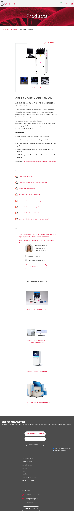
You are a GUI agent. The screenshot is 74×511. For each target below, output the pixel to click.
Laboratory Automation (29, 477)
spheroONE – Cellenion (37, 371)
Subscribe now (35, 444)
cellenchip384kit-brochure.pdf (29, 207)
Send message (29, 508)
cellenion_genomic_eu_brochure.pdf (31, 201)
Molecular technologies (63, 448)
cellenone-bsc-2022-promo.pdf (29, 194)
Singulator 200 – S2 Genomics (37, 402)
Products (14, 29)
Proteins (24, 468)
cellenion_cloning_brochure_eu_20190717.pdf (34, 219)
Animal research (60, 450)
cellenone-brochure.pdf (26, 176)
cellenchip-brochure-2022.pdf (29, 213)
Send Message (33, 266)
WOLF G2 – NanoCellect (37, 310)
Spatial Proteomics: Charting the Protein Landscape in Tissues (37, 242)
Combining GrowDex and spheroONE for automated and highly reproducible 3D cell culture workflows (37, 235)
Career (24, 487)
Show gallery (39, 88)
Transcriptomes (27, 465)
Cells (23, 471)
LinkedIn (29, 503)
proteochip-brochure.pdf (27, 188)
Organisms (25, 474)
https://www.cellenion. (31, 161)
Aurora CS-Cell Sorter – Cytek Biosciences (37, 341)
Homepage (5, 29)
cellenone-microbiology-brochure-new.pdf (33, 182)
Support (24, 484)
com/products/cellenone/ (47, 161)
